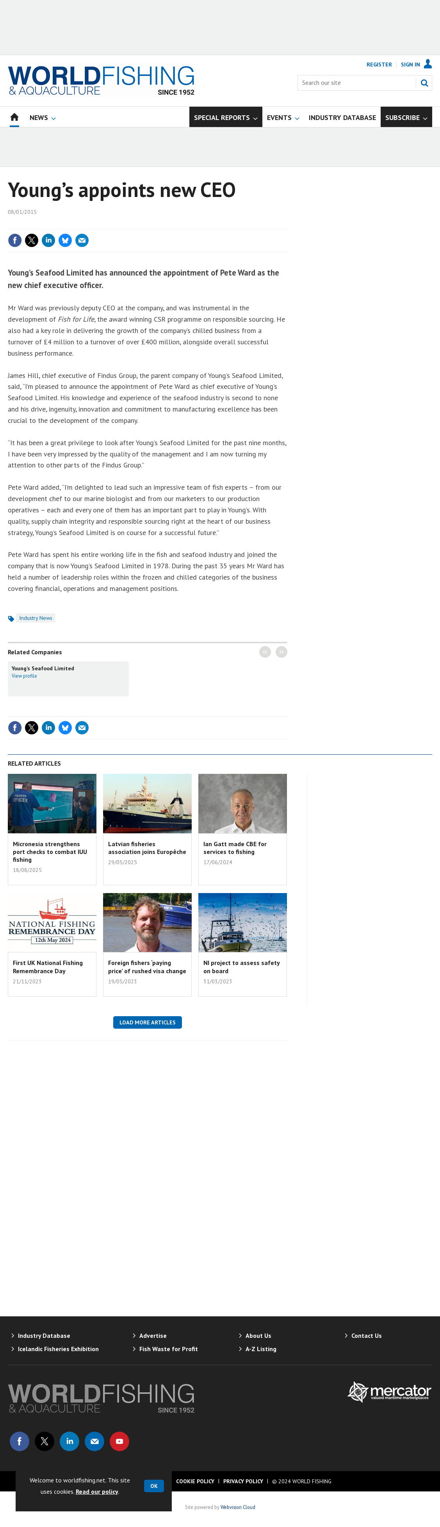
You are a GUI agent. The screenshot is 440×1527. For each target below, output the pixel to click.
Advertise (153, 1335)
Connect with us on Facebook (19, 1441)
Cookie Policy (195, 1481)
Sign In (410, 64)
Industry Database (44, 1335)
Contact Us (366, 1335)
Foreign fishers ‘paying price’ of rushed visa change (147, 966)
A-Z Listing (261, 1349)
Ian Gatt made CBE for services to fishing (235, 848)
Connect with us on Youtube (119, 1441)
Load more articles (147, 1022)
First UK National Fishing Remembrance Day (48, 966)
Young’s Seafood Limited (43, 668)
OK (154, 1485)
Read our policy (97, 1491)
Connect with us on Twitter (44, 1441)
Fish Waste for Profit (168, 1349)
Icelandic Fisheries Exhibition (58, 1349)
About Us (258, 1335)
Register (379, 64)
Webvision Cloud (238, 1507)
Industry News (35, 617)
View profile (24, 676)
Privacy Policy (243, 1481)
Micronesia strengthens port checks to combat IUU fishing (50, 852)
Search (424, 83)
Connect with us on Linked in (69, 1441)
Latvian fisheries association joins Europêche (147, 848)
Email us (94, 1441)
